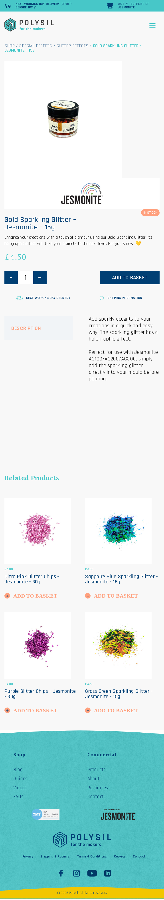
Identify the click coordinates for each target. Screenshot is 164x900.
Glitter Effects (72, 46)
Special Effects (35, 46)
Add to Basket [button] (35, 596)
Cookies (120, 858)
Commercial (102, 755)
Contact (96, 798)
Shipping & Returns (55, 858)
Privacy (27, 858)
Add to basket (129, 277)
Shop (9, 46)
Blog (18, 770)
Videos (20, 789)
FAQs (18, 798)
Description (26, 328)
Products (97, 770)
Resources (98, 789)
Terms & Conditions (92, 858)
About (94, 779)
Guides (20, 779)
